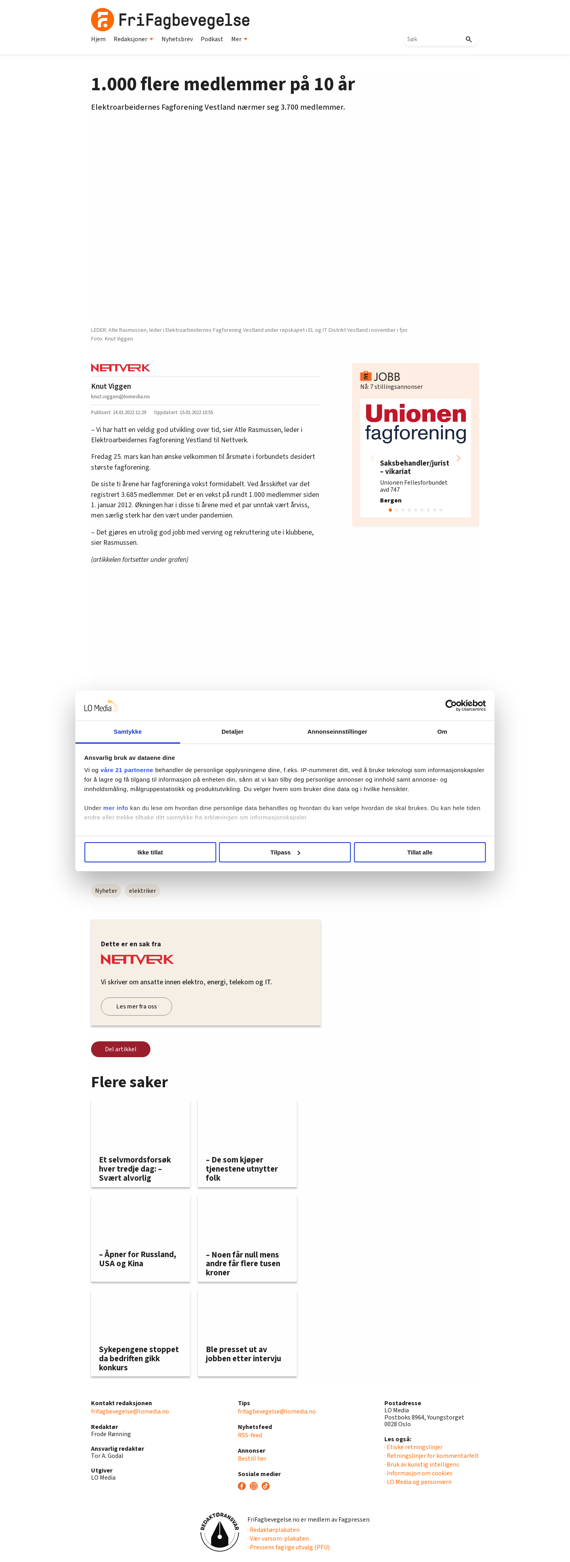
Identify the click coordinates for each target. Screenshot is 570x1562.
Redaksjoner (134, 39)
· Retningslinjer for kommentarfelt (431, 1456)
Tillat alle (399, 852)
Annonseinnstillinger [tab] (329, 731)
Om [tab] (419, 731)
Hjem (98, 39)
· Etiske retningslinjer (413, 1447)
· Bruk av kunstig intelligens (421, 1464)
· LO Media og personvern (418, 1482)
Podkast (212, 39)
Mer (239, 39)
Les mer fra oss (136, 1006)
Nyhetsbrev (177, 39)
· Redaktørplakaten (273, 1530)
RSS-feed (250, 1435)
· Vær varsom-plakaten (278, 1538)
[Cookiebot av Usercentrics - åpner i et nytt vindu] (419, 706)
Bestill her (252, 1458)
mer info (147, 817)
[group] (415, 458)
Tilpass (285, 852)
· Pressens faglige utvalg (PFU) (288, 1547)
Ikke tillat (171, 852)
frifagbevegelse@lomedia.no (130, 1411)
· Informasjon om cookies (418, 1473)
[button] (458, 458)
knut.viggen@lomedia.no (120, 396)
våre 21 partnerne (158, 770)
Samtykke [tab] (151, 731)
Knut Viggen (111, 386)
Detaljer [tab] (241, 731)
